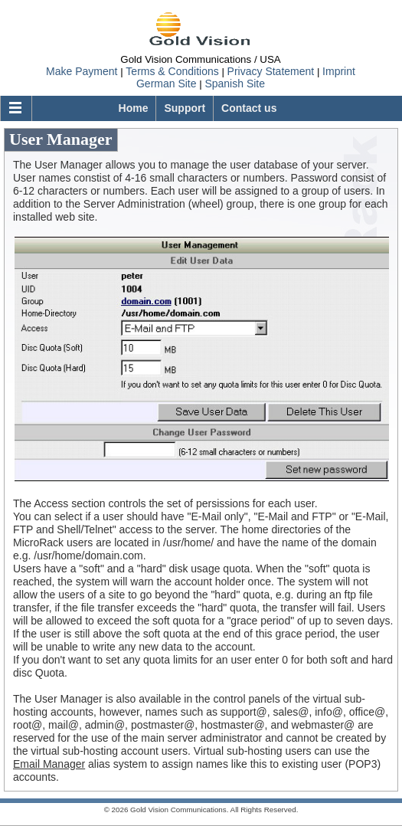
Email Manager (49, 764)
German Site (166, 83)
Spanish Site (234, 83)
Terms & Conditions (172, 71)
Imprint (338, 71)
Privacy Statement (271, 71)
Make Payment (81, 71)
